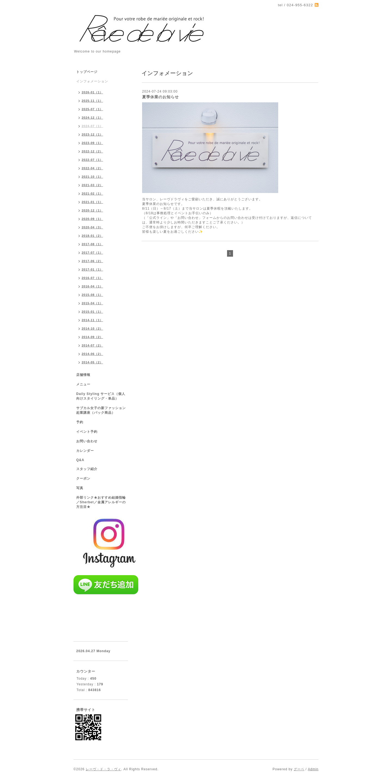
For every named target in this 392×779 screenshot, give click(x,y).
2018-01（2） (92, 235)
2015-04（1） (92, 303)
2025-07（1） (92, 109)
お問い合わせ (86, 441)
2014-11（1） (92, 320)
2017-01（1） (92, 269)
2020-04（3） (92, 227)
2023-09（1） (92, 143)
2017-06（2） (92, 261)
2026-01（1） (92, 92)
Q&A (80, 460)
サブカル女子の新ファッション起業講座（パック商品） (101, 410)
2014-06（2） (92, 353)
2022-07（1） (92, 159)
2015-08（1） (92, 294)
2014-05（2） (92, 362)
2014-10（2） (92, 328)
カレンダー (85, 451)
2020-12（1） (92, 210)
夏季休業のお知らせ (160, 97)
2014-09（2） (92, 337)
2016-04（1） (92, 286)
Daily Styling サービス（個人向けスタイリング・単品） (100, 396)
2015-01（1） (92, 311)
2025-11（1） (92, 100)
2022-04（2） (92, 168)
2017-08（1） (92, 244)
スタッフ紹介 (86, 469)
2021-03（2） (92, 185)
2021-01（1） (92, 202)
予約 (79, 422)
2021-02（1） (92, 193)
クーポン (83, 478)
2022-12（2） (92, 151)
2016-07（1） (92, 278)
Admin (313, 769)
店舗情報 (83, 375)
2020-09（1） (92, 218)
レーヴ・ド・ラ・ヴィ (103, 769)
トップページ (86, 72)
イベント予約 (86, 432)
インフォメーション (92, 81)
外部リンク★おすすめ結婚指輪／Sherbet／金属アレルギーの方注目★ (101, 502)
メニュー (83, 384)
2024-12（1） (92, 117)
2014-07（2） (92, 345)
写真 (79, 488)
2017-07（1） (92, 252)
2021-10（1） (92, 176)
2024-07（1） (92, 126)
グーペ (299, 769)
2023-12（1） (92, 134)
